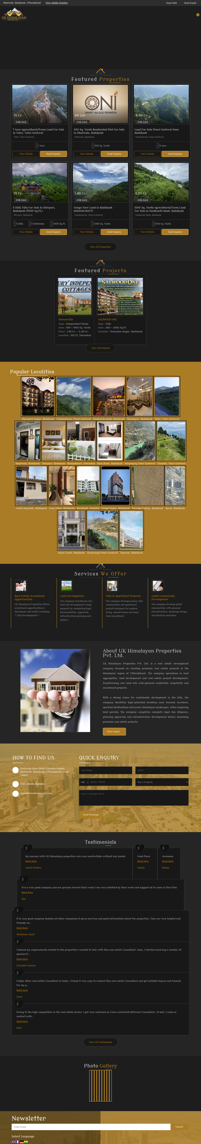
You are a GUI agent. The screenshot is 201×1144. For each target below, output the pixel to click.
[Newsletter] (91, 1127)
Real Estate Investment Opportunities (30, 598)
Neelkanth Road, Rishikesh (109, 419)
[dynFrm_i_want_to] (162, 782)
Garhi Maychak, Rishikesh (31, 508)
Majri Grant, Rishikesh (71, 552)
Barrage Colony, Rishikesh (147, 508)
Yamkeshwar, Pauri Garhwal (73, 419)
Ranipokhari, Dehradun (81, 463)
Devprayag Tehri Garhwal (140, 463)
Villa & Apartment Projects (123, 596)
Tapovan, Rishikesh (131, 552)
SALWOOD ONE (107, 319)
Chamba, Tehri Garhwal (171, 463)
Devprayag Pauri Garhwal (102, 552)
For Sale (21, 122)
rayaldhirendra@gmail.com (36, 793)
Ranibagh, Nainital (88, 508)
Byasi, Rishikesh (175, 508)
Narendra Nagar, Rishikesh (38, 419)
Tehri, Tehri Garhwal (166, 419)
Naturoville (65, 319)
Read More (31, 861)
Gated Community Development (163, 598)
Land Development (72, 596)
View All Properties (100, 247)
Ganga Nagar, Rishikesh (115, 508)
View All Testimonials (100, 1042)
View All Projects (100, 348)
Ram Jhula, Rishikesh (109, 463)
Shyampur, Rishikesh (139, 419)
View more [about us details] (113, 731)
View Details (26, 154)
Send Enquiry (53, 154)
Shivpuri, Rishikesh (53, 463)
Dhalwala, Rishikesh (28, 463)
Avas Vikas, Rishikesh (62, 508)
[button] (57, 3)
